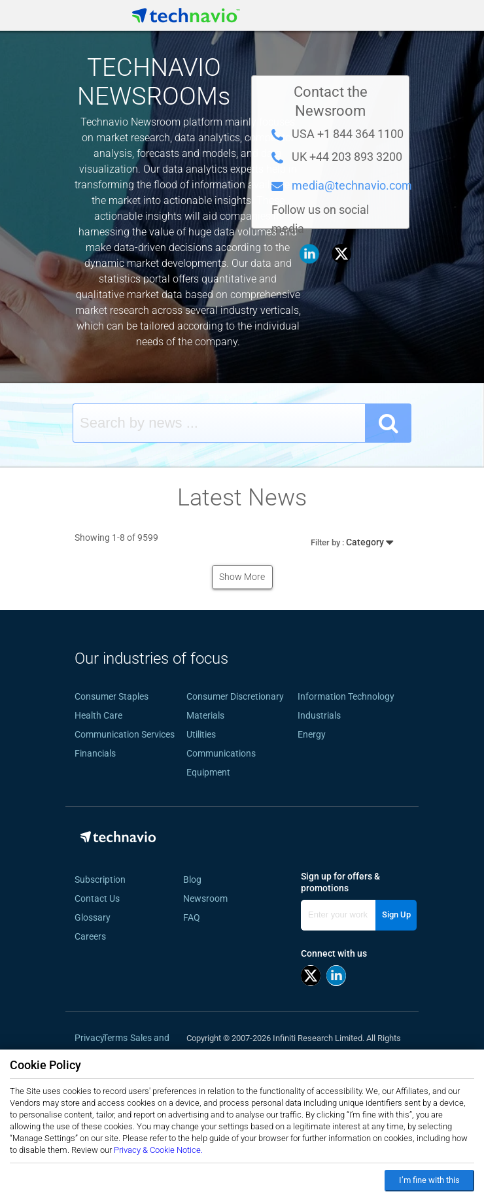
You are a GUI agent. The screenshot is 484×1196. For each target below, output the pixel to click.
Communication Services (125, 734)
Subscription (100, 879)
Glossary (93, 917)
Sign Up (396, 914)
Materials (205, 715)
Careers (90, 936)
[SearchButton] (388, 423)
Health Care (98, 715)
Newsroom (209, 898)
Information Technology (346, 696)
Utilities (201, 734)
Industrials (319, 715)
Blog (196, 879)
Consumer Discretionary (235, 696)
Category (352, 540)
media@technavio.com (352, 185)
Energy (312, 734)
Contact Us (97, 898)
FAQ (195, 917)
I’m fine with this (429, 1180)
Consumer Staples (111, 696)
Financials (95, 753)
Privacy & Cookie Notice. (158, 1150)
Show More (242, 577)
